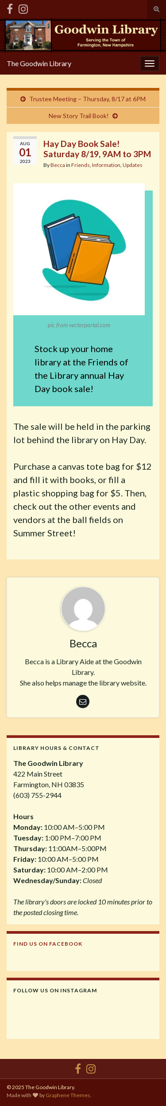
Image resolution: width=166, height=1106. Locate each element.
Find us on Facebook (47, 943)
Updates (133, 165)
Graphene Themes (68, 1095)
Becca (57, 165)
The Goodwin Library (39, 63)
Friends (80, 165)
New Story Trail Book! (79, 115)
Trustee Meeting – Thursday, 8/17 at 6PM (87, 99)
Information (106, 165)
